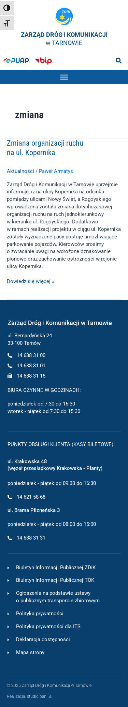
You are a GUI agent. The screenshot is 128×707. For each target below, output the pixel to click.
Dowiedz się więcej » (30, 281)
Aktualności (20, 171)
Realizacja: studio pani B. (29, 696)
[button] (119, 61)
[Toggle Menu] (64, 77)
